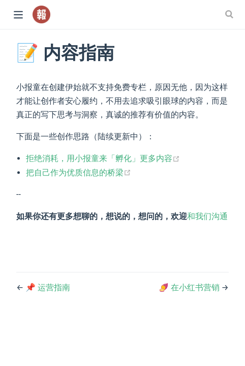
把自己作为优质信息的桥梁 (78, 172)
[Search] (230, 14)
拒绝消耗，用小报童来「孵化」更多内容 (103, 158)
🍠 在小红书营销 (190, 287)
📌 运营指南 (47, 287)
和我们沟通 (207, 216)
